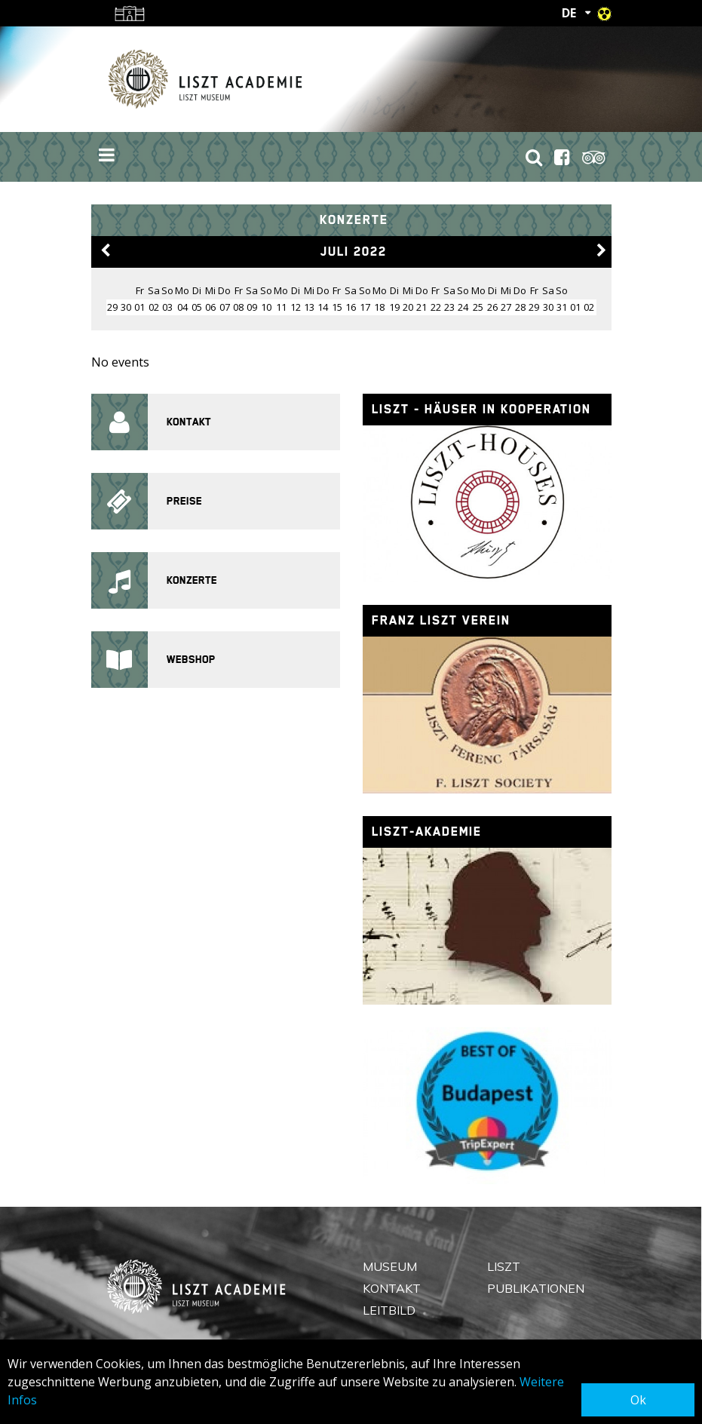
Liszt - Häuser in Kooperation (481, 409)
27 (506, 307)
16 (350, 307)
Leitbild (389, 1310)
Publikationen (535, 1288)
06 (210, 307)
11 (281, 307)
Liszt (503, 1266)
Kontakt (392, 1288)
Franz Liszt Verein (441, 620)
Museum (390, 1266)
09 (252, 307)
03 (167, 307)
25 (478, 307)
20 (408, 307)
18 (379, 307)
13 (309, 307)
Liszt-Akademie (427, 831)
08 (238, 307)
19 (394, 307)
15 (337, 307)
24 (463, 307)
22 (436, 307)
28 (520, 307)
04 (182, 307)
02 (154, 307)
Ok (638, 1400)
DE (569, 13)
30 (548, 307)
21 (421, 307)
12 (295, 307)
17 (365, 307)
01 (139, 307)
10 (266, 307)
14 (322, 307)
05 (197, 307)
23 (449, 307)
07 (224, 307)
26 (492, 307)
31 (561, 307)
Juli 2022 (353, 251)
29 (534, 307)
